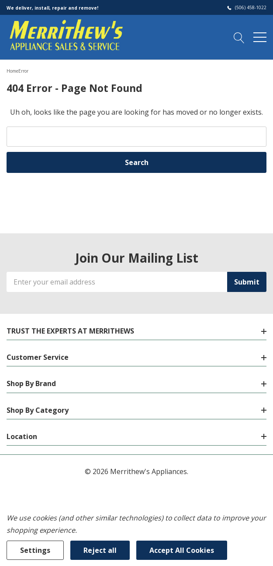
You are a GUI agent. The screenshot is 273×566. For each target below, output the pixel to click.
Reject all (100, 550)
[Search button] (239, 37)
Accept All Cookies (181, 550)
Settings (35, 550)
